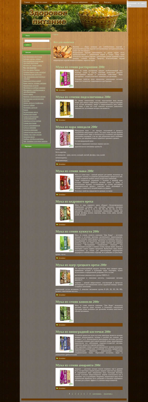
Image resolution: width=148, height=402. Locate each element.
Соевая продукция (29, 123)
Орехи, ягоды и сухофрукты (33, 103)
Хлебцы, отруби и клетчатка (33, 139)
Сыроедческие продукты (32, 132)
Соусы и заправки (29, 128)
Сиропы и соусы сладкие (32, 121)
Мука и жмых (28, 94)
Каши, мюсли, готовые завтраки (34, 83)
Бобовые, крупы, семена (32, 59)
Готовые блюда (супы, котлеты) (34, 72)
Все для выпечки (29, 68)
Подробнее (62, 90)
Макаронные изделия (31, 86)
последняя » (108, 394)
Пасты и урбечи (29, 105)
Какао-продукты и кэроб (32, 81)
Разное (25, 110)
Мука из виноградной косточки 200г (83, 331)
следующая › (97, 394)
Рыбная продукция (30, 114)
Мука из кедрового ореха (74, 201)
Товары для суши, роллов (32, 134)
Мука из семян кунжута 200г (77, 231)
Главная (55, 34)
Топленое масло (29, 137)
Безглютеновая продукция (32, 57)
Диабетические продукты (32, 74)
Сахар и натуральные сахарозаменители (30, 118)
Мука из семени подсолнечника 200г (83, 97)
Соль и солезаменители (31, 125)
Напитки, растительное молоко (34, 97)
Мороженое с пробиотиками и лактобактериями (34, 91)
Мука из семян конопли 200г (77, 302)
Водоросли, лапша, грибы (32, 65)
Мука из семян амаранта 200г (78, 365)
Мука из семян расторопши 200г (80, 67)
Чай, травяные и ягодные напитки (35, 141)
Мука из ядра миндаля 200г (77, 127)
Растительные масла (30, 112)
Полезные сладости (30, 108)
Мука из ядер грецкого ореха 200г (81, 265)
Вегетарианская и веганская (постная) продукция (33, 62)
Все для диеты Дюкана (31, 70)
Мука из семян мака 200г (75, 171)
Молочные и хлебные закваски (34, 88)
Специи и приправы (30, 130)
